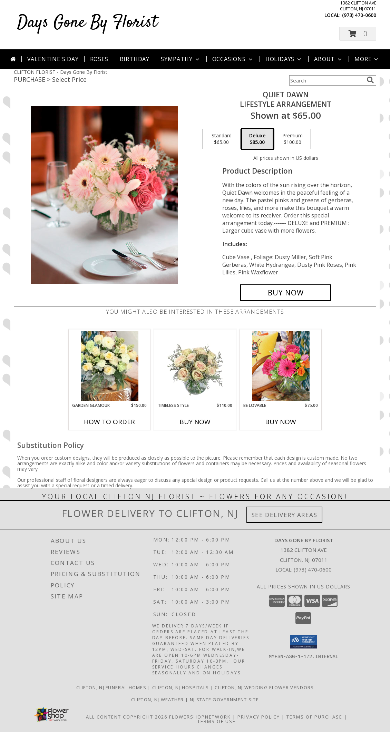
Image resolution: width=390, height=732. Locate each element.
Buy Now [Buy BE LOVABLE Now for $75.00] (280, 421)
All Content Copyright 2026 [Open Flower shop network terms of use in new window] (126, 717)
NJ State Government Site (224, 699)
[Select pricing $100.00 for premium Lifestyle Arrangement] (292, 139)
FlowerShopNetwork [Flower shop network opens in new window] (200, 717)
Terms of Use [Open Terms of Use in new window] (216, 721)
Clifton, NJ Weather (157, 699)
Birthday (134, 59)
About (328, 59)
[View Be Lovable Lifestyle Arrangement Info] (281, 366)
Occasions (233, 59)
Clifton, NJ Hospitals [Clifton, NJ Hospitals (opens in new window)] (180, 687)
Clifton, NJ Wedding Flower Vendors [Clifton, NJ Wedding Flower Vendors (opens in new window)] (264, 687)
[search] (370, 80)
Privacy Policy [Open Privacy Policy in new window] (258, 717)
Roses (99, 59)
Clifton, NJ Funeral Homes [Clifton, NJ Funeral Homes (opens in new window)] (111, 687)
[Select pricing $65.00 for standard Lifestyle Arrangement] (221, 139)
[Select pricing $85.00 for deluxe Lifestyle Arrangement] (257, 139)
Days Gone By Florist (87, 22)
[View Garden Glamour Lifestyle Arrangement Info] (109, 366)
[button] (358, 33)
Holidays (284, 59)
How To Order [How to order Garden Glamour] (109, 421)
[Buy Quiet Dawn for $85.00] (285, 292)
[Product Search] (326, 80)
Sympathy (181, 59)
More (367, 59)
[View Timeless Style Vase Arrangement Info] (195, 366)
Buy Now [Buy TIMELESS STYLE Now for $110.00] (195, 421)
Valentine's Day (53, 59)
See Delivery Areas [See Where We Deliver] (285, 515)
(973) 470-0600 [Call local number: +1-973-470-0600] (359, 15)
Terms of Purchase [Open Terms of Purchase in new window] (314, 717)
